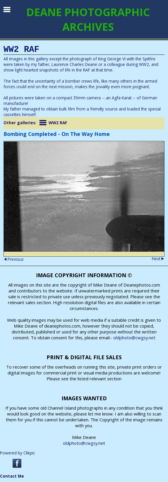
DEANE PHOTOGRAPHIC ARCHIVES (88, 19)
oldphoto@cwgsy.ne (83, 443)
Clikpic (29, 453)
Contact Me (12, 476)
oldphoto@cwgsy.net (134, 337)
